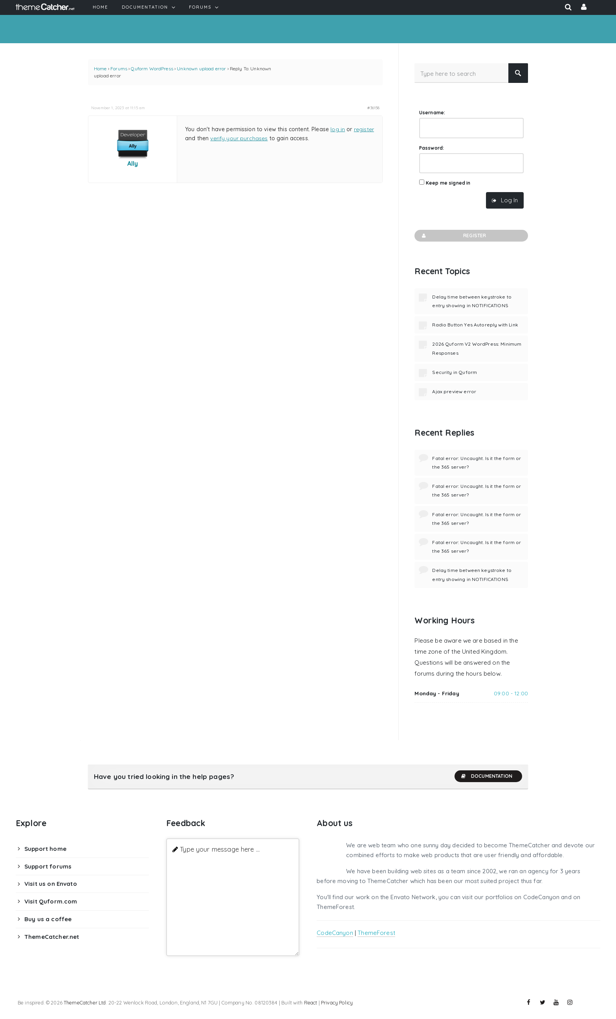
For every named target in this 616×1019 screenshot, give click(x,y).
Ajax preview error (454, 391)
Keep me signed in (448, 183)
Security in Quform (454, 372)
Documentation (486, 776)
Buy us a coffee (48, 919)
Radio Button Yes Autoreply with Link (475, 325)
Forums (118, 68)
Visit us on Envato (50, 883)
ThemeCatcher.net (51, 936)
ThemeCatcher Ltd (85, 1002)
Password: (431, 148)
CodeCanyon (335, 933)
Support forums (48, 866)
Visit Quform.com (50, 901)
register (364, 129)
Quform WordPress (152, 68)
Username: (432, 112)
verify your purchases (239, 138)
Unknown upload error (201, 68)
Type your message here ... (220, 849)
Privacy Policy (337, 1002)
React (310, 1002)
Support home (45, 848)
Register (453, 236)
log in (337, 129)
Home (100, 68)
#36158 (373, 107)
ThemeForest (376, 933)
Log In (509, 200)
